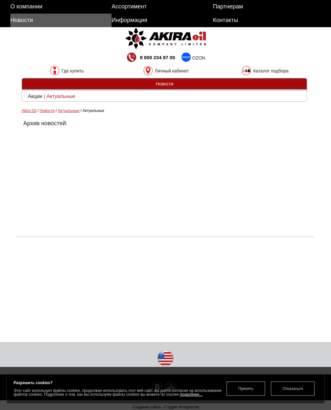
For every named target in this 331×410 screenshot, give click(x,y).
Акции (35, 96)
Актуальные (61, 96)
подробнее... (191, 394)
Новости (46, 110)
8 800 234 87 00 (150, 58)
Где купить (72, 70)
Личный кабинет (172, 70)
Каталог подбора (270, 70)
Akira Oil (29, 110)
